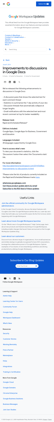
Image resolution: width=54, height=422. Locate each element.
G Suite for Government (32, 76)
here (38, 177)
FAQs (5, 361)
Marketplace (8, 356)
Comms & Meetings (13, 35)
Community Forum (10, 307)
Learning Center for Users (13, 301)
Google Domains (9, 388)
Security (6, 334)
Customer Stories (9, 339)
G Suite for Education (16, 76)
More (8, 45)
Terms (50, 419)
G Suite (5, 76)
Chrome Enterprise (10, 393)
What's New (7, 323)
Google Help (8, 312)
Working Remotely (10, 345)
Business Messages (10, 404)
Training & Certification (11, 372)
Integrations (7, 367)
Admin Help (7, 296)
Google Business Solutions (13, 399)
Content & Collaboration (15, 37)
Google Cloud (8, 382)
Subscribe (44, 4)
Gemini (8, 39)
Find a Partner (8, 350)
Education (9, 43)
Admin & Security (12, 41)
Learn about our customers (13, 236)
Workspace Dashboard (11, 318)
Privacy (45, 419)
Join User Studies (9, 410)
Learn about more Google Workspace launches (21, 221)
